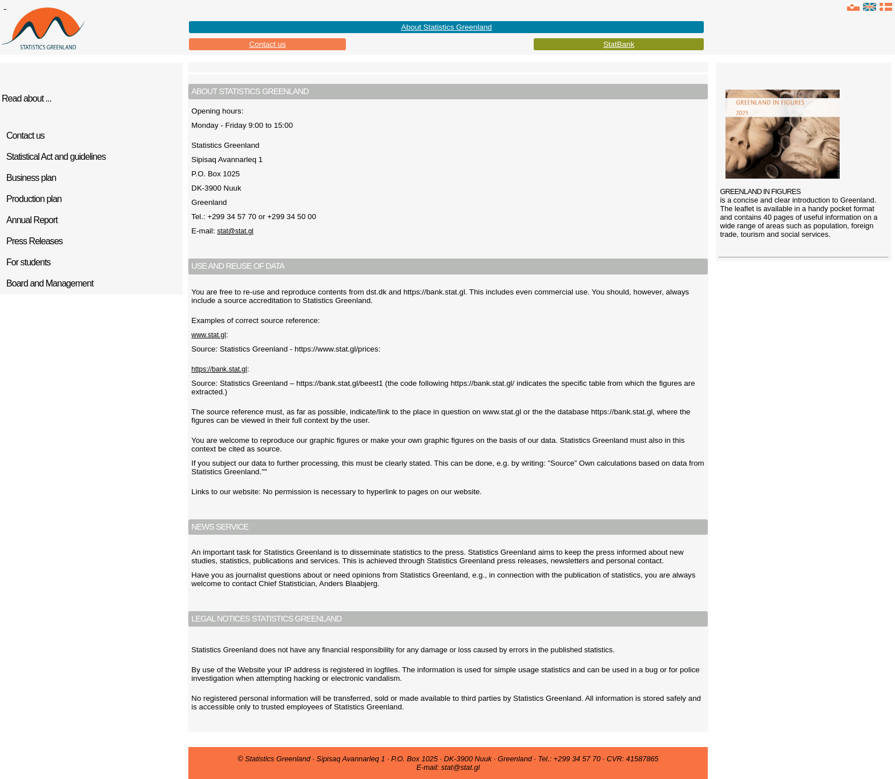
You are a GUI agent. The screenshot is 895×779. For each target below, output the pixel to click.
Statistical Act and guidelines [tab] (56, 156)
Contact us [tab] (25, 135)
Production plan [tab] (34, 198)
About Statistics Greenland (446, 27)
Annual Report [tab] (32, 220)
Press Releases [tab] (34, 241)
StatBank (619, 44)
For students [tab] (28, 262)
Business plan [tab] (31, 177)
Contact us (267, 44)
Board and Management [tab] (49, 283)
